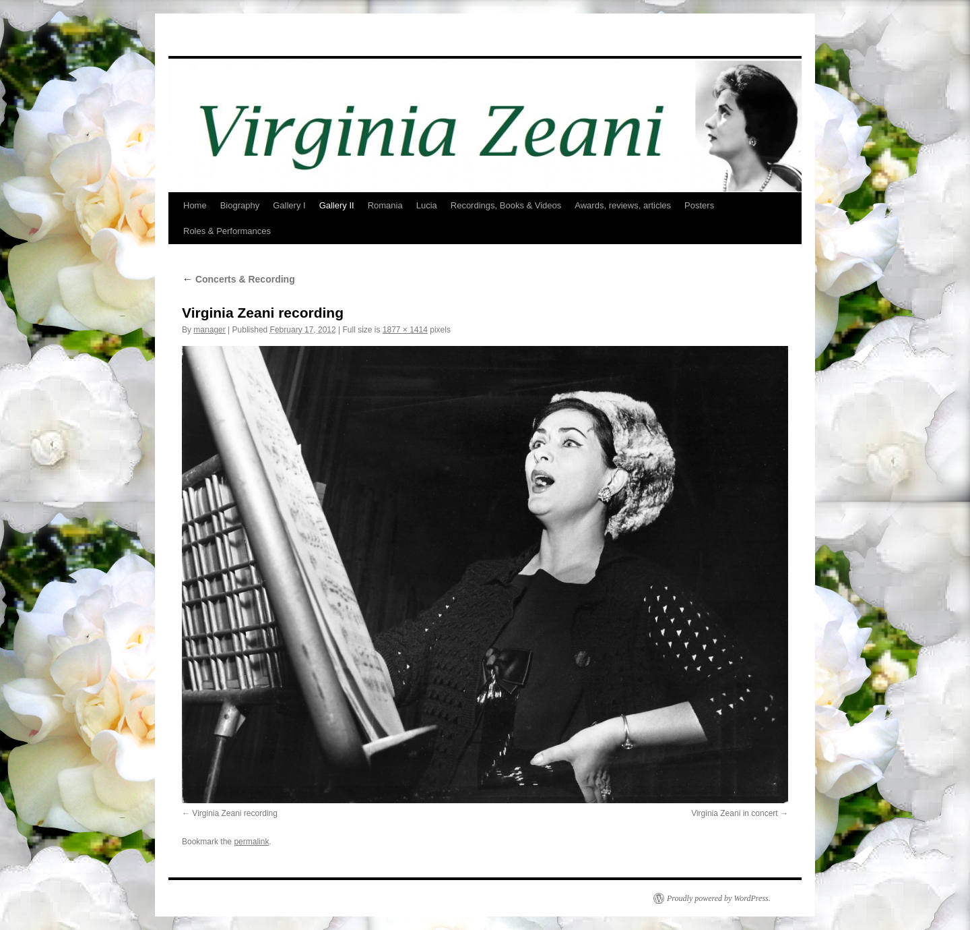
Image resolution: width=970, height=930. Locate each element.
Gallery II (336, 205)
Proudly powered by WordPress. (719, 898)
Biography (240, 205)
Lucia (426, 205)
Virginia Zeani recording (235, 813)
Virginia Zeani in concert (734, 813)
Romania (385, 205)
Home (195, 205)
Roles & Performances (227, 231)
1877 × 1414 (405, 330)
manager (209, 330)
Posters (699, 205)
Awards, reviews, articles (623, 205)
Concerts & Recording (238, 279)
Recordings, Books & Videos (506, 205)
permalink (251, 841)
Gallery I (289, 205)
